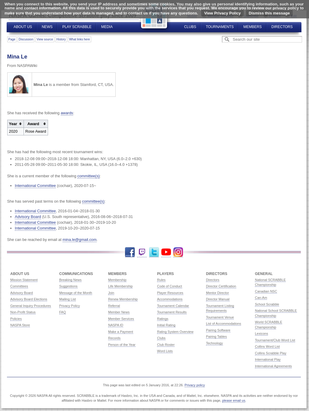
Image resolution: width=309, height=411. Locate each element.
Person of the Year (122, 344)
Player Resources (170, 293)
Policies (16, 319)
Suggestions (68, 286)
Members (252, 27)
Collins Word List (267, 346)
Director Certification (221, 286)
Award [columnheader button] (33, 124)
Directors (282, 27)
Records (114, 338)
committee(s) (88, 176)
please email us (233, 400)
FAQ (62, 312)
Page (11, 39)
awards (67, 113)
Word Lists (165, 351)
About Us (23, 27)
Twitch (142, 252)
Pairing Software (218, 330)
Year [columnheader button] (13, 124)
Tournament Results (172, 312)
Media (107, 27)
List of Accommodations (223, 323)
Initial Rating (166, 325)
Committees (19, 286)
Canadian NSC (266, 291)
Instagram (178, 252)
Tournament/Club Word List (275, 340)
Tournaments (219, 27)
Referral (114, 306)
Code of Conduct (169, 286)
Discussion (26, 39)
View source (45, 39)
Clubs (190, 27)
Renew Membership (123, 299)
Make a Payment (120, 332)
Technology (214, 343)
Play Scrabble (77, 27)
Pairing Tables (216, 336)
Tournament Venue (220, 317)
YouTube (166, 252)
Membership (117, 280)
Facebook (130, 252)
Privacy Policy (69, 306)
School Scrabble (267, 304)
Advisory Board (28, 216)
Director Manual (218, 299)
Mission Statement (23, 280)
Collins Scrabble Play (270, 353)
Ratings (162, 319)
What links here (79, 39)
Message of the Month (75, 293)
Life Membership (120, 286)
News (47, 27)
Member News (119, 312)
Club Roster (166, 344)
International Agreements (273, 366)
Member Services (121, 319)
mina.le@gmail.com (80, 239)
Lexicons (261, 333)
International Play (268, 359)
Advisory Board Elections (28, 299)
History (61, 39)
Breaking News (70, 280)
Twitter (154, 252)
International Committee (35, 185)
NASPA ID (115, 325)
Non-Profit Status (23, 312)
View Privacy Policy (222, 13)
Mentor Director (217, 293)
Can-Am (261, 297)
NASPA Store (20, 325)
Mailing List (67, 299)
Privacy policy (195, 385)
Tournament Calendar (173, 306)
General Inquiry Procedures (30, 306)
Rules (161, 280)
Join (111, 293)
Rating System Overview (175, 332)
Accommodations (169, 299)
